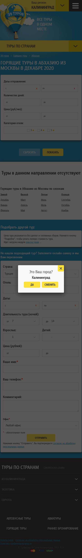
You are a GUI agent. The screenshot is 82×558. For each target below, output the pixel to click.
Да (32, 284)
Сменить (50, 284)
